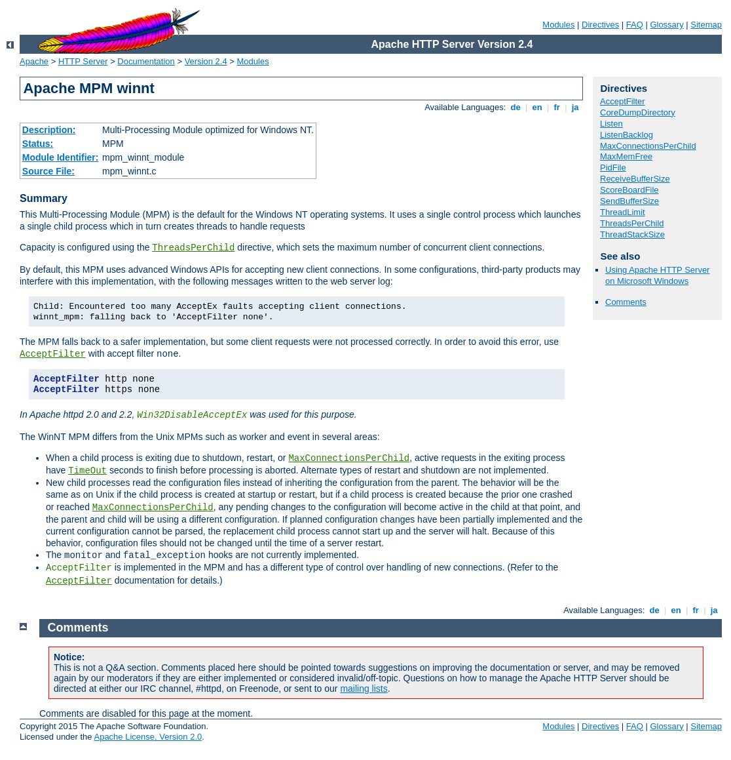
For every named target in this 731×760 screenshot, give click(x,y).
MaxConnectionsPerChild (348, 458)
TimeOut (87, 471)
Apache (34, 61)
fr (557, 107)
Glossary (666, 25)
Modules (558, 25)
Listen (611, 124)
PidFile (613, 167)
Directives (600, 25)
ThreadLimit (622, 212)
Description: (49, 130)
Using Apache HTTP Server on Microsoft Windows (657, 275)
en (537, 107)
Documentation (145, 61)
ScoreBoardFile (629, 190)
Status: (37, 143)
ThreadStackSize (632, 234)
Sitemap (706, 25)
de (515, 107)
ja (575, 107)
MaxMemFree (626, 156)
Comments (626, 302)
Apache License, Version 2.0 (148, 737)
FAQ (634, 25)
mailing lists (363, 688)
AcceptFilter (53, 354)
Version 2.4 (206, 61)
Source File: (48, 171)
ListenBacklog (626, 135)
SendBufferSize (629, 201)
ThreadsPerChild (193, 248)
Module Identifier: (60, 157)
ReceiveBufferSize (635, 179)
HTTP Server (83, 61)
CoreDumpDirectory (637, 112)
